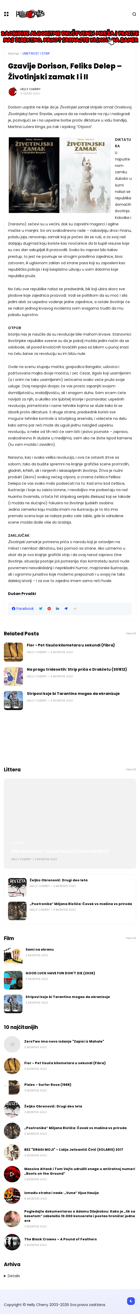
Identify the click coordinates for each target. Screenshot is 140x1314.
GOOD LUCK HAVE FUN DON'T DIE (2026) (60, 973)
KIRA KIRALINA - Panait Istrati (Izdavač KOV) (59, 851)
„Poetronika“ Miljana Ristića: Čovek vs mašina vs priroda (81, 904)
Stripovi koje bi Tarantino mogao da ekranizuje (73, 693)
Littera (18, 843)
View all (131, 633)
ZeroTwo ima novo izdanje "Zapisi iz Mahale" (64, 1041)
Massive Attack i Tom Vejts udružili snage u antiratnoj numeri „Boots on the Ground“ (79, 1171)
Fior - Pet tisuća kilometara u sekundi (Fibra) (71, 645)
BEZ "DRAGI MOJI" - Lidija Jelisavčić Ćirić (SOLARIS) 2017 (73, 1149)
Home (13, 53)
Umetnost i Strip (36, 54)
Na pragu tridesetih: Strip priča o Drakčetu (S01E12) (77, 669)
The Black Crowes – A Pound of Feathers (60, 1239)
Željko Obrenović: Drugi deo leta (59, 880)
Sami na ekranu (40, 949)
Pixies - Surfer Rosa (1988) (47, 1084)
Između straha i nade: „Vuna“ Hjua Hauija (61, 1193)
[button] (75, 608)
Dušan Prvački (22, 593)
